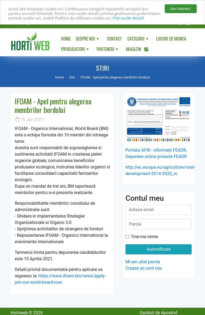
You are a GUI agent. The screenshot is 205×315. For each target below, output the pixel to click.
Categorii (138, 40)
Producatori (75, 50)
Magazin (137, 49)
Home (65, 39)
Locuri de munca (171, 39)
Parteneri (108, 50)
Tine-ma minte (144, 236)
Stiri (72, 77)
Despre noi (88, 40)
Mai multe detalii (128, 18)
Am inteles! (180, 8)
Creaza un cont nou (143, 268)
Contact (114, 39)
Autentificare (159, 249)
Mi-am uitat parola (142, 261)
